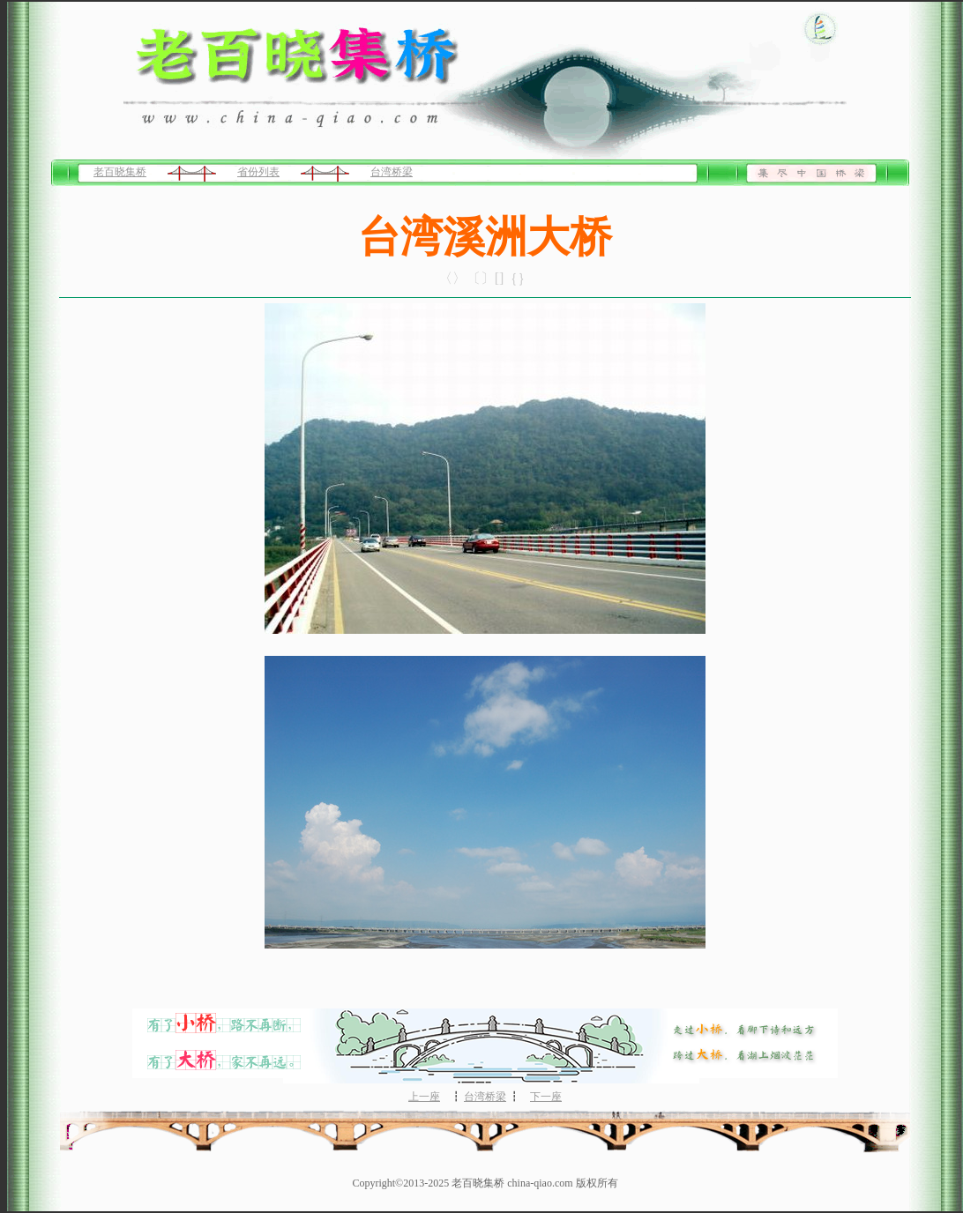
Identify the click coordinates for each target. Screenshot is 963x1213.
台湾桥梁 (391, 172)
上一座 (424, 1096)
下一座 (546, 1096)
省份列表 (258, 172)
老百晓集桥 (119, 172)
